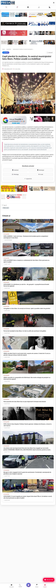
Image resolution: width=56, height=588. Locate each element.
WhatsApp (15, 174)
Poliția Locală (6, 207)
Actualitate (9, 49)
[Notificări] (17, 7)
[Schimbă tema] (49, 7)
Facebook (15, 170)
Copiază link (28, 178)
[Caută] (6, 7)
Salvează (49, 52)
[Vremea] (38, 7)
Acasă (3, 49)
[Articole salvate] (28, 7)
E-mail (40, 174)
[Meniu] (53, 2)
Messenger (40, 170)
